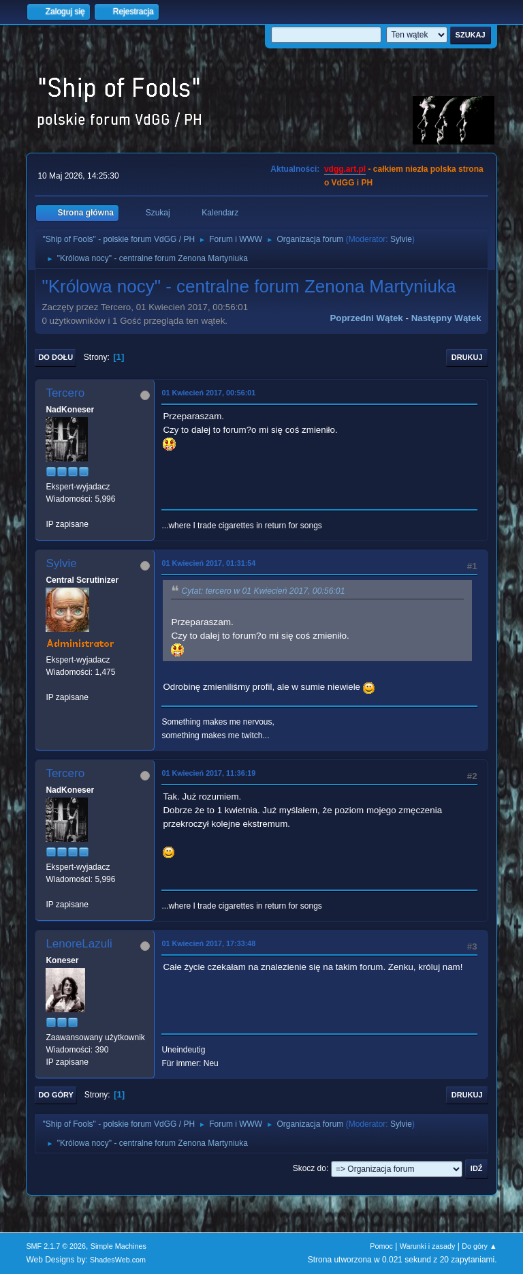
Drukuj (467, 357)
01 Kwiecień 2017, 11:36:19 (208, 773)
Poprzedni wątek (366, 318)
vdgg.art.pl (345, 169)
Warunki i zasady (428, 1246)
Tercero (65, 392)
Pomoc (381, 1246)
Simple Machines (118, 1246)
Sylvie (401, 239)
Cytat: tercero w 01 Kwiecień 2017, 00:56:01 (263, 591)
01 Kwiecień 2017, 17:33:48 (208, 943)
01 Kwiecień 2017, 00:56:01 (208, 393)
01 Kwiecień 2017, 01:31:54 (208, 563)
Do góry (56, 1095)
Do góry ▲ (479, 1246)
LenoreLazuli (79, 943)
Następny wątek (446, 318)
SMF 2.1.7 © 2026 (56, 1246)
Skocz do (309, 1168)
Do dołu (55, 357)
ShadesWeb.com (118, 1260)
